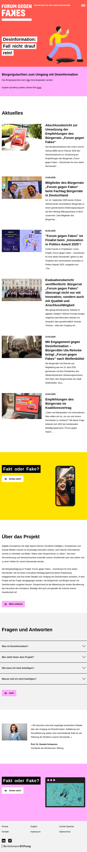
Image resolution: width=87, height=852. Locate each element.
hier (28, 80)
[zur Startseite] (17, 12)
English (33, 826)
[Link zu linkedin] (3, 840)
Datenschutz (65, 832)
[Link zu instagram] (10, 840)
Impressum (35, 832)
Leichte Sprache (66, 826)
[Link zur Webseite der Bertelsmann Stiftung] (16, 847)
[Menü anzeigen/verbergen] (83, 5)
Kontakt (5, 832)
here (39, 87)
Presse (5, 826)
